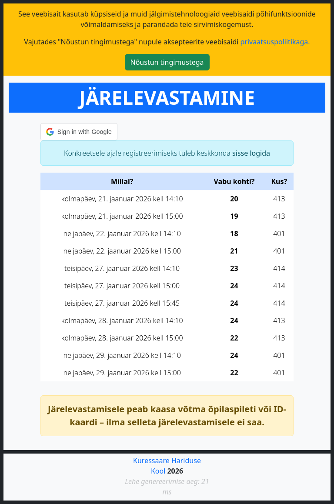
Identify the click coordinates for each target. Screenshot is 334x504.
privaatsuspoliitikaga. (275, 42)
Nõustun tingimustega (167, 62)
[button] (78, 131)
